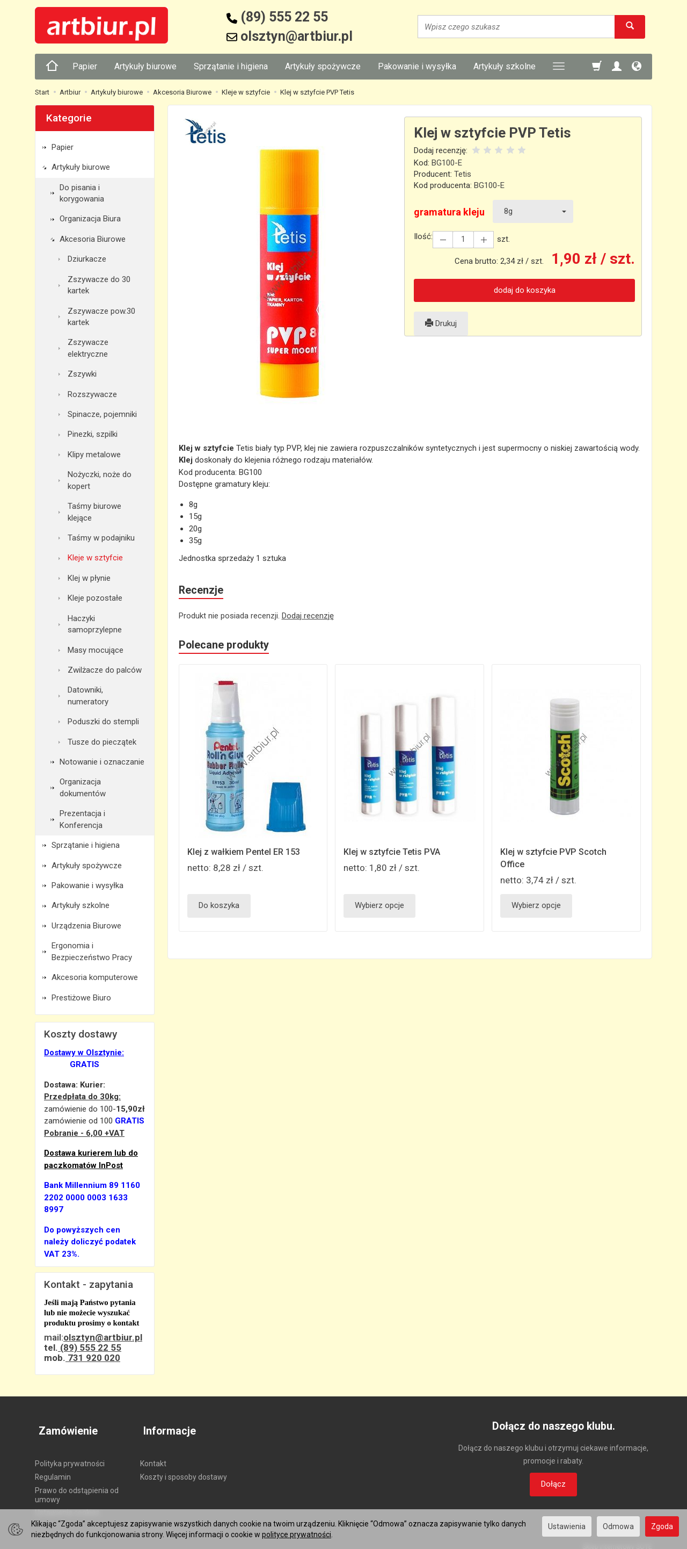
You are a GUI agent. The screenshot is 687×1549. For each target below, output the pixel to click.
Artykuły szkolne (504, 66)
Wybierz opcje (379, 907)
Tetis (462, 174)
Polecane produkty (227, 646)
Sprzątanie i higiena (231, 66)
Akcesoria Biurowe (93, 239)
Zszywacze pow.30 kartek (101, 316)
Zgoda (662, 1526)
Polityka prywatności (70, 1455)
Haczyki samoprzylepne (95, 624)
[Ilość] (461, 239)
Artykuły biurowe (145, 66)
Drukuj (441, 323)
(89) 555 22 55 (89, 1347)
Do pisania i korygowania (82, 193)
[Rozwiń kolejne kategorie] (558, 67)
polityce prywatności (296, 1534)
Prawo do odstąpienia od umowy (77, 1486)
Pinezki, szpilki (93, 434)
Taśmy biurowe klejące (94, 511)
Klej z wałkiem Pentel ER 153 (247, 853)
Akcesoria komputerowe (95, 977)
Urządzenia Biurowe (86, 926)
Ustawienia (567, 1526)
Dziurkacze (87, 259)
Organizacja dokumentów (83, 787)
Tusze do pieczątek (102, 742)
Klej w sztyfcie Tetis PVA (395, 853)
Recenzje (202, 591)
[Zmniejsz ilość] (480, 239)
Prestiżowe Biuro (81, 998)
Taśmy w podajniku (101, 538)
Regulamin (53, 1468)
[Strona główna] (52, 67)
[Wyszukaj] (630, 26)
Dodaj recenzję (308, 616)
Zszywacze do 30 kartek (99, 285)
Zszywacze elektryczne (88, 347)
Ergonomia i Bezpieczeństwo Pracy (92, 951)
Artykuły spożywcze (323, 66)
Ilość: (423, 236)
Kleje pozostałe (95, 598)
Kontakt (153, 1455)
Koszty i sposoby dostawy (183, 1468)
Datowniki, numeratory (88, 695)
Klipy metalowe (94, 454)
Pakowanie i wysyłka (417, 66)
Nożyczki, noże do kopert (99, 480)
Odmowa (618, 1526)
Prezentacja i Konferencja (82, 819)
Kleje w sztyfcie (95, 558)
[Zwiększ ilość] (442, 239)
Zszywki (82, 374)
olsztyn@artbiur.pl (102, 1337)
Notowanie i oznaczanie (102, 762)
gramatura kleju (449, 212)
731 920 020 (92, 1357)
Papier (84, 66)
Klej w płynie (89, 578)
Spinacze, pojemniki (102, 414)
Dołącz (553, 1484)
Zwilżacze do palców (105, 670)
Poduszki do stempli (103, 721)
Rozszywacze (92, 394)
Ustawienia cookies (67, 1504)
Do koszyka (219, 907)
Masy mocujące (95, 650)
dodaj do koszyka (525, 290)
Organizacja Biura (90, 219)
